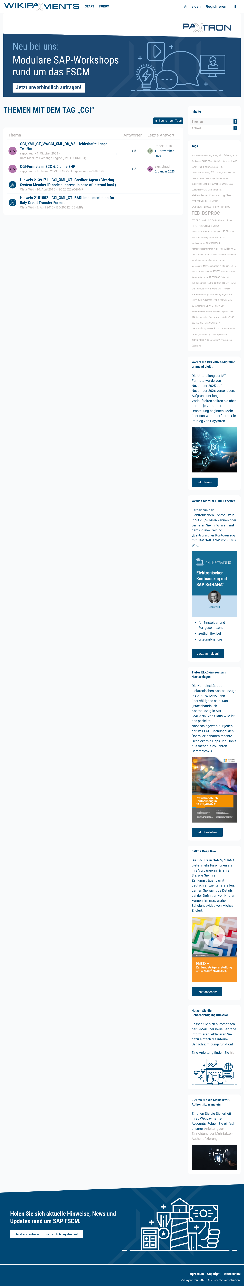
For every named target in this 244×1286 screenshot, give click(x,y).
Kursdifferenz (227, 248)
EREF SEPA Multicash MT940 (205, 201)
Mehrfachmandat (211, 266)
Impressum (196, 1274)
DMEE (224, 184)
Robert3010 (163, 146)
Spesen (225, 311)
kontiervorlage (198, 243)
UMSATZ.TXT (215, 323)
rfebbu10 (203, 277)
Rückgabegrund (199, 283)
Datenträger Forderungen (216, 178)
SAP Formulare (199, 289)
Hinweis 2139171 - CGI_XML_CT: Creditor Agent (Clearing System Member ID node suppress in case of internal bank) (68, 182)
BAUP (204, 161)
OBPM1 (201, 271)
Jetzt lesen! (204, 482)
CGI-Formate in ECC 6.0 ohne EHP (47, 166)
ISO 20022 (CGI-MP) (71, 189)
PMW (216, 271)
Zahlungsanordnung (201, 334)
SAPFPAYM (211, 289)
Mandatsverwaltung (217, 260)
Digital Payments (212, 184)
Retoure (195, 277)
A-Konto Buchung (204, 155)
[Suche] (235, 6)
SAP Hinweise (224, 289)
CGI (213, 172)
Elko (228, 195)
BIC (215, 161)
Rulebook (225, 277)
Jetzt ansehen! (207, 992)
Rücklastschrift (216, 282)
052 (193, 155)
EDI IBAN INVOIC (199, 190)
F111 (222, 207)
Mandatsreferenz (199, 260)
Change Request (223, 172)
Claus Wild (27, 189)
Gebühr (216, 225)
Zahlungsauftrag (219, 334)
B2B (235, 155)
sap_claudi (27, 153)
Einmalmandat (214, 190)
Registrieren (216, 6)
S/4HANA (231, 282)
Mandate (222, 254)
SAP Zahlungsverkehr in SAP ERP (81, 171)
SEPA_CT (210, 306)
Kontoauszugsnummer (202, 249)
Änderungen (226, 340)
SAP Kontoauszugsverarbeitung (206, 294)
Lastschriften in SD (200, 254)
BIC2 (219, 161)
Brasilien (226, 161)
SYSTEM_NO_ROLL (200, 323)
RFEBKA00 (214, 277)
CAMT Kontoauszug (201, 172)
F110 (216, 206)
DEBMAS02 (197, 184)
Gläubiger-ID (216, 232)
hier (233, 1053)
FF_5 (194, 225)
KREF (216, 249)
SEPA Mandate (198, 306)
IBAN (226, 231)
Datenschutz (232, 1274)
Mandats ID (232, 254)
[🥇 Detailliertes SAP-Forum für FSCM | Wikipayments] (41, 6)
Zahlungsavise (200, 339)
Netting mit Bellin (228, 266)
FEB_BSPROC (206, 213)
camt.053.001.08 (214, 167)
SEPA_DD (219, 306)
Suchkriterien (202, 317)
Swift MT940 (228, 317)
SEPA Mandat (226, 300)
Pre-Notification (227, 271)
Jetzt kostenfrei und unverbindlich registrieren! (46, 1234)
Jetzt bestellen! (207, 832)
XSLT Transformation (226, 328)
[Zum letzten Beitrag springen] (150, 151)
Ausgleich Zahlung (222, 155)
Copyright (213, 1274)
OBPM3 (209, 271)
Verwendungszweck (203, 328)
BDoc (210, 161)
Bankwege (196, 161)
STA (193, 317)
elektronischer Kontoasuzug (208, 195)
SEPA (194, 300)
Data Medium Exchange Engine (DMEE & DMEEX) (53, 158)
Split (231, 311)
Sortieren (217, 311)
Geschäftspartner (201, 231)
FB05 (227, 207)
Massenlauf (197, 266)
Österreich (196, 346)
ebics (231, 184)
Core (234, 172)
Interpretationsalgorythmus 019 (206, 237)
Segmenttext (227, 294)
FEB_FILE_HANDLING (201, 220)
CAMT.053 (198, 166)
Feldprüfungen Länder (222, 220)
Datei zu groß (198, 178)
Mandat (213, 254)
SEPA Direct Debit (208, 300)
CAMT (234, 161)
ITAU (224, 237)
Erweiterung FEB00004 (202, 207)
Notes (194, 271)
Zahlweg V (215, 340)
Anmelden (192, 6)
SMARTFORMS (198, 311)
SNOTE (209, 311)
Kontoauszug (213, 243)
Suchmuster (215, 317)
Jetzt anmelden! (208, 653)
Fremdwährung (205, 226)
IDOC (232, 231)
